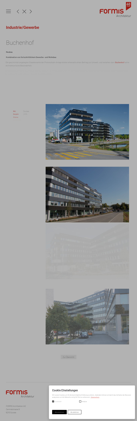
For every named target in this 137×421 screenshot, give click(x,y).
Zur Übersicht (68, 357)
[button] (8, 11)
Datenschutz (95, 397)
